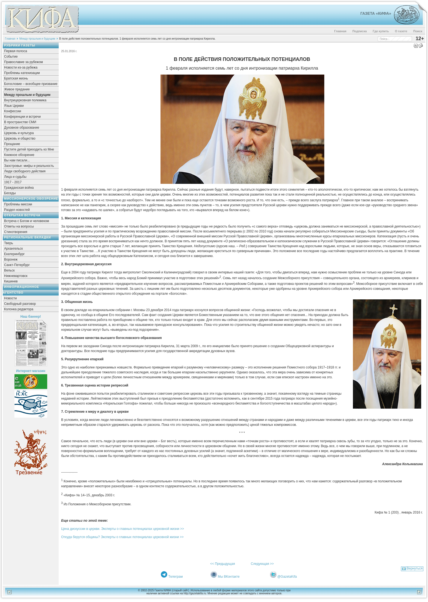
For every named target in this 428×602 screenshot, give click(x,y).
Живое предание (17, 89)
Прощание (12, 144)
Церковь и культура (19, 133)
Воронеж (10, 259)
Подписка (359, 31)
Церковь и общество (19, 138)
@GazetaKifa (287, 577)
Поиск (417, 31)
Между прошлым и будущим (37, 38)
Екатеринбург (14, 254)
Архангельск (13, 248)
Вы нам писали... (17, 160)
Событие (11, 56)
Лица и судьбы (15, 177)
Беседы (10, 193)
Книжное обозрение (19, 155)
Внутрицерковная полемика (25, 100)
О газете (401, 31)
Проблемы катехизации (22, 73)
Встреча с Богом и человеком (26, 221)
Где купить (381, 31)
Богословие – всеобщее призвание (30, 84)
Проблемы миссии (18, 204)
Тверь (8, 243)
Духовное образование (21, 127)
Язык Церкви (14, 106)
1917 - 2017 (13, 182)
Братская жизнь (16, 78)
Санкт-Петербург (17, 265)
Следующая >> (262, 564)
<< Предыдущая (222, 564)
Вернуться (415, 568)
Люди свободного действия (25, 171)
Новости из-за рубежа (20, 67)
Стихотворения (15, 232)
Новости (10, 298)
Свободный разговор (20, 304)
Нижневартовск (16, 276)
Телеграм (175, 577)
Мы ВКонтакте (229, 577)
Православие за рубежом (23, 62)
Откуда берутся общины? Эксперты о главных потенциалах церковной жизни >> (122, 537)
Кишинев (11, 281)
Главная (340, 31)
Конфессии (12, 111)
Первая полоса (15, 51)
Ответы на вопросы (19, 226)
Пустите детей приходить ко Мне (29, 149)
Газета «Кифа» (375, 13)
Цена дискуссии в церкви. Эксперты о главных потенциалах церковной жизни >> (122, 529)
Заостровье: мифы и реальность (29, 166)
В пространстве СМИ (20, 122)
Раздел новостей (17, 210)
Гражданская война (19, 188)
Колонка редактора (18, 309)
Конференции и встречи (22, 117)
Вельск (9, 270)
